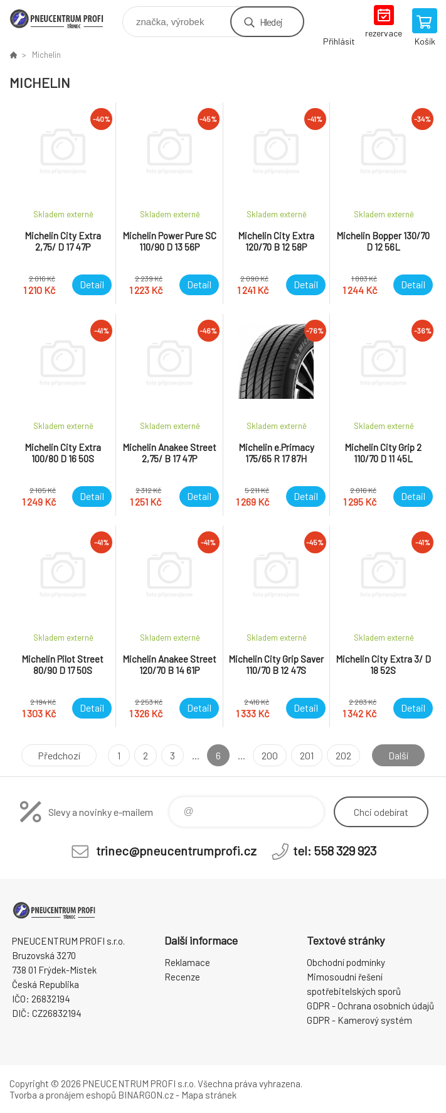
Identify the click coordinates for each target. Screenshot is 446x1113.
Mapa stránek (208, 1094)
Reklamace (187, 962)
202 (343, 755)
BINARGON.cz (146, 1094)
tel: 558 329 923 (334, 850)
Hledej (271, 22)
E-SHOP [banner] (64, 18)
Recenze (182, 976)
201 (307, 755)
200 (270, 755)
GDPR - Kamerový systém (359, 1020)
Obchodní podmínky (346, 962)
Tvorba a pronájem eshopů (62, 1094)
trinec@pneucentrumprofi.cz (176, 850)
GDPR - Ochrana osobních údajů (370, 1005)
